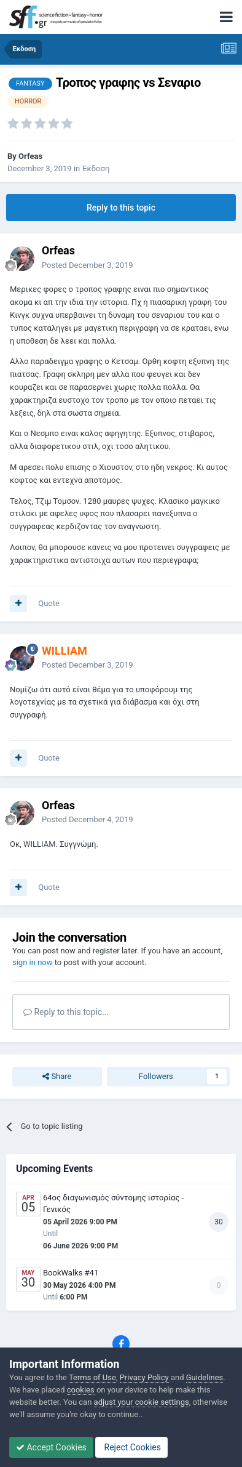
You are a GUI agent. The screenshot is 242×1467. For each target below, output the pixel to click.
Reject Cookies (131, 1447)
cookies (81, 1389)
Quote (49, 603)
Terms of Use (92, 1377)
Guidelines (205, 1377)
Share (56, 1076)
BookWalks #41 (70, 1272)
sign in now (32, 962)
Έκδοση (95, 168)
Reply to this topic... (66, 1012)
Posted (87, 265)
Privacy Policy (144, 1377)
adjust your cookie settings (141, 1402)
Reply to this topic (121, 207)
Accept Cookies (51, 1447)
